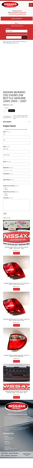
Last (4, 149)
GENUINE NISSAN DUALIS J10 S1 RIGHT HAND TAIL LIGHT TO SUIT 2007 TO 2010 (16, 329)
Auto (6, 197)
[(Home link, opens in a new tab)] (10, 5)
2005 (24, 125)
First (4, 143)
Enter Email (5, 158)
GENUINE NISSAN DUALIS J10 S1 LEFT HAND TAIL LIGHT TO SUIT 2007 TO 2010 (16, 293)
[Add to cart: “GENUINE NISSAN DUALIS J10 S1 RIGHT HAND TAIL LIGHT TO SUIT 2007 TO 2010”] (16, 335)
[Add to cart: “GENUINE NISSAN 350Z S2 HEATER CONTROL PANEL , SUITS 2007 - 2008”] (16, 263)
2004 (21, 125)
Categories (8, 28)
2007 (14, 126)
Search (24, 37)
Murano (14, 128)
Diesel (6, 205)
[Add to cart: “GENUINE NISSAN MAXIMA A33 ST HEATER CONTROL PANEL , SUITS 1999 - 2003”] (16, 407)
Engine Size (8, 177)
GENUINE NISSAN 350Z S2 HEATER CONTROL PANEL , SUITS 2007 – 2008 (16, 257)
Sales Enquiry (16, 18)
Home (4, 41)
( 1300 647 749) (22, 12)
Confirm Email (6, 164)
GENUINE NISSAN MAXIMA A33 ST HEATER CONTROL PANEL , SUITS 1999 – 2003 (16, 401)
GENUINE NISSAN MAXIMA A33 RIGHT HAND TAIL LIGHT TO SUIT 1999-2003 (16, 365)
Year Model (8, 183)
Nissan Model (8, 189)
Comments (8, 207)
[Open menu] (31, 5)
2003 (10, 41)
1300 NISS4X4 (15, 12)
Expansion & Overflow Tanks (21, 126)
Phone (7, 171)
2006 (26, 125)
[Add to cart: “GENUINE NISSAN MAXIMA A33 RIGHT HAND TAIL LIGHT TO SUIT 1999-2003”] (16, 371)
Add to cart (11, 120)
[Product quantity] (5, 120)
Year (7, 41)
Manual (6, 199)
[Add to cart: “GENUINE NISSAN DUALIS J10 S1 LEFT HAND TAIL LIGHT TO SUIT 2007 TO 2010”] (16, 299)
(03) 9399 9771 (18, 10)
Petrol (6, 203)
